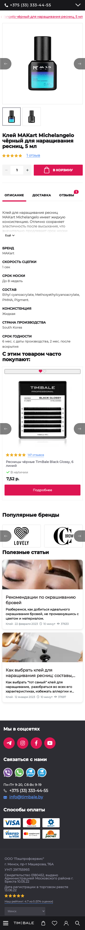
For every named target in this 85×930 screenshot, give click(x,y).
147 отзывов (36, 460)
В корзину (58, 175)
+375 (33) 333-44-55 (30, 5)
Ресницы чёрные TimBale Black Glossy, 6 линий (39, 469)
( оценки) (29, 907)
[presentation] (5, 434)
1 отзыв (33, 156)
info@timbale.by (26, 802)
